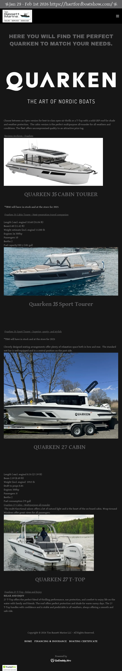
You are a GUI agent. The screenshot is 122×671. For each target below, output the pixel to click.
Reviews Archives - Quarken (18, 135)
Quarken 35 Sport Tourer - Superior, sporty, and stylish (33, 331)
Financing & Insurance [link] (50, 641)
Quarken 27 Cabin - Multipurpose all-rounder (27, 505)
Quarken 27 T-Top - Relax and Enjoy (23, 592)
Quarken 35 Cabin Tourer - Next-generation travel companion (36, 214)
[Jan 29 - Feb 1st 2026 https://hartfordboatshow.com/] (61, 4)
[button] (117, 16)
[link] (17, 16)
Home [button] (28, 641)
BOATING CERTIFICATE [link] (83, 641)
